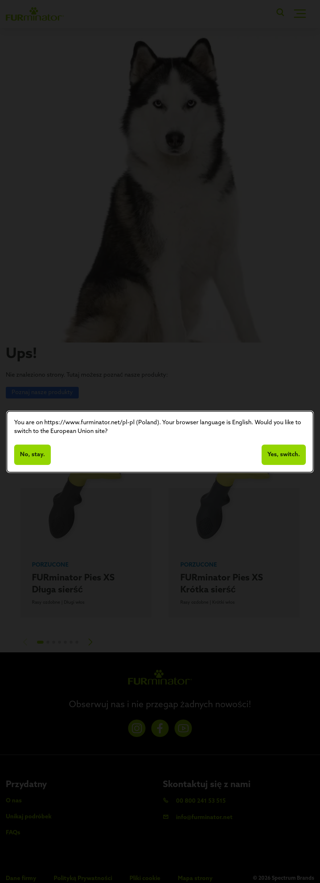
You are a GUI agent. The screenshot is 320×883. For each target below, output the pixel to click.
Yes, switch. (283, 455)
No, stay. (32, 455)
